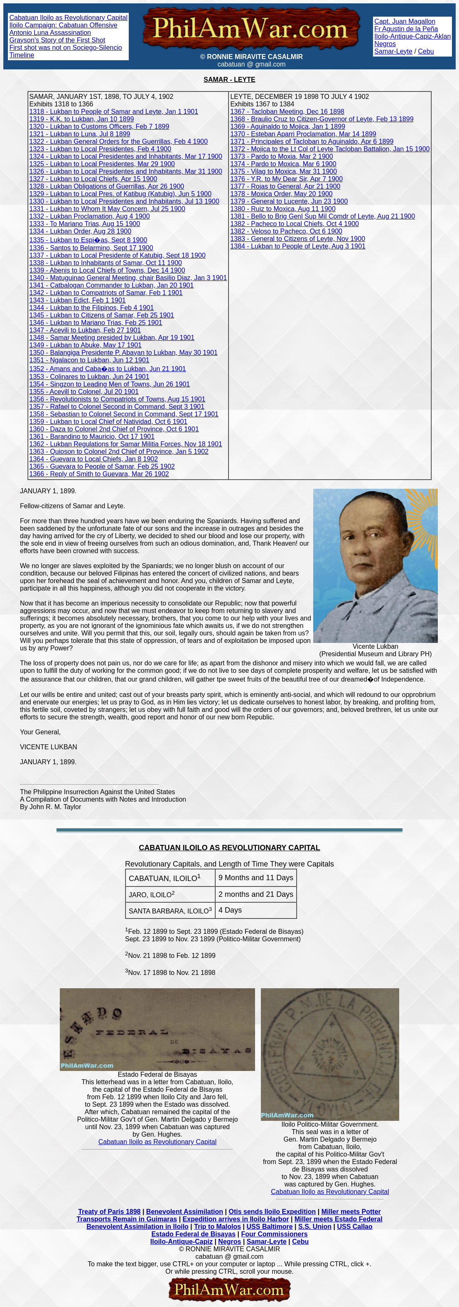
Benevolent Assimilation (184, 1211)
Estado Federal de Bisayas (193, 1234)
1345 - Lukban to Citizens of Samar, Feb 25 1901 (101, 315)
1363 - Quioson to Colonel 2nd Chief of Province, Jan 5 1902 (119, 451)
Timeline (21, 55)
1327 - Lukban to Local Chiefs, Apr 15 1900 (93, 178)
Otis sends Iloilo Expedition (272, 1211)
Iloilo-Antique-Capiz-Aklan (412, 36)
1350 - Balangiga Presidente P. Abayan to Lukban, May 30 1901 (123, 352)
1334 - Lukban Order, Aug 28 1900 (80, 231)
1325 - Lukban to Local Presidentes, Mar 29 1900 (102, 163)
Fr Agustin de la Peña (406, 28)
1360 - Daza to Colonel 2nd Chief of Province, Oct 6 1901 (114, 429)
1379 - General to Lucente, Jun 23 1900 (289, 201)
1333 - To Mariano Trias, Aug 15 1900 (84, 223)
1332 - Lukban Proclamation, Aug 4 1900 (89, 216)
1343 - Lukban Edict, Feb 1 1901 (77, 300)
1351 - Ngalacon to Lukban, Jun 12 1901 (89, 360)
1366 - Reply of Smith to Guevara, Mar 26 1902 (99, 474)
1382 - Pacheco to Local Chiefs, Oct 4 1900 (294, 223)
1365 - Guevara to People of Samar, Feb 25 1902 (102, 466)
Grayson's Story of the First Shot (57, 40)
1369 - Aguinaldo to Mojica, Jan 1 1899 (287, 126)
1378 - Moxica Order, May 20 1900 (281, 193)
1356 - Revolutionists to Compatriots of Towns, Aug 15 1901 (117, 399)
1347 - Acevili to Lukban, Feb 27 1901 (85, 330)
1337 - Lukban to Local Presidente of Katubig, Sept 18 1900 (117, 255)
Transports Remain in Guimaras (126, 1219)
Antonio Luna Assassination (50, 32)
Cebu (426, 51)
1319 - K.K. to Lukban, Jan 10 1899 (81, 119)
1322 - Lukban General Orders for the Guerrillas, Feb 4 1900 (118, 141)
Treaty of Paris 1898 (109, 1211)
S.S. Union (314, 1226)
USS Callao (354, 1226)
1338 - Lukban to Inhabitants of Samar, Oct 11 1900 (105, 262)
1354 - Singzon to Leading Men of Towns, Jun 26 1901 (109, 384)
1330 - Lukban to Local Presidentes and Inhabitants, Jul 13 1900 (124, 201)
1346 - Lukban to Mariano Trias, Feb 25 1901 (95, 322)
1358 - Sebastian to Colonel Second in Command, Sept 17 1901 (123, 414)
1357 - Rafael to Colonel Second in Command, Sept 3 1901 (117, 406)
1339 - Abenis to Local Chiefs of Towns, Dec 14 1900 (107, 270)
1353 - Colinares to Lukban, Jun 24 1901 (89, 376)
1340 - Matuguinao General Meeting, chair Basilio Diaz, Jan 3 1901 (128, 277)
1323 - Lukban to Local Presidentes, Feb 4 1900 (100, 149)
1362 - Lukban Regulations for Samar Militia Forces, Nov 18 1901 (125, 444)
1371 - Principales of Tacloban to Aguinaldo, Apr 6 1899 (311, 141)
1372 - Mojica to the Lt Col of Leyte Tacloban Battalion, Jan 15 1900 (330, 149)
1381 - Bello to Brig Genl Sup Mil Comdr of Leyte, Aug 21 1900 (322, 216)
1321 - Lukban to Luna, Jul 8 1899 (79, 134)
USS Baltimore (270, 1226)
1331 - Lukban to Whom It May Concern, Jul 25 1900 (107, 208)
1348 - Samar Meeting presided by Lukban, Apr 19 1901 (112, 337)
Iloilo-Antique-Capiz (181, 1241)
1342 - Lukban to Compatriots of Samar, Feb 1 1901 (106, 292)
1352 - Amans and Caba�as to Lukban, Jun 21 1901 (107, 368)
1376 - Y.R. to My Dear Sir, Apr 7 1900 (286, 178)
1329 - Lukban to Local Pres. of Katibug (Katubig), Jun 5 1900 (120, 193)
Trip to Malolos (217, 1226)
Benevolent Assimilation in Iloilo (137, 1226)
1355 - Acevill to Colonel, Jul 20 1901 (84, 391)
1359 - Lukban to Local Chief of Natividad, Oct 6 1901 (108, 421)
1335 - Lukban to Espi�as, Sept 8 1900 (88, 240)
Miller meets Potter (351, 1211)
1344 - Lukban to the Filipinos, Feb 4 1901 (91, 307)
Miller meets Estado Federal (339, 1219)
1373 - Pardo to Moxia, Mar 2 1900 (281, 156)
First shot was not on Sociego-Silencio (65, 47)
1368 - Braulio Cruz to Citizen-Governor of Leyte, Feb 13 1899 (321, 119)
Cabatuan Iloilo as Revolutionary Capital (68, 17)
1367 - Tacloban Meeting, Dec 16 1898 (287, 111)
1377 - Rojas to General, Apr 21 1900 (285, 186)
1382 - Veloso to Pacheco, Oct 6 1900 (286, 231)
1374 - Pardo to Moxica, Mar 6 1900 (283, 163)
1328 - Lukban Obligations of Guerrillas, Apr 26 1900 (106, 186)
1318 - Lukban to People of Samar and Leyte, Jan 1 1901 (114, 111)
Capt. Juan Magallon (404, 21)
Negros (385, 43)
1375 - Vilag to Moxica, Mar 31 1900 (283, 171)
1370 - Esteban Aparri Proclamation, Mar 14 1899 (303, 134)
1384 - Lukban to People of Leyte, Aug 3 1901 (298, 246)
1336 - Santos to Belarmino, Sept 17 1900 (91, 247)
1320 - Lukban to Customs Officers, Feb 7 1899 (99, 126)
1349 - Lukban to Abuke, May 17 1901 (85, 345)
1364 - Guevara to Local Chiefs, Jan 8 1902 (93, 459)
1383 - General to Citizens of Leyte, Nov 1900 (297, 238)
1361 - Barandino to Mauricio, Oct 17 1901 (92, 436)
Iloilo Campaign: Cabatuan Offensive (63, 25)
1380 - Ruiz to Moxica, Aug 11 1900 (283, 208)
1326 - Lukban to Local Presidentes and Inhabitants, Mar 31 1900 (125, 171)
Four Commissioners (274, 1234)
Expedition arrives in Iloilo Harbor (236, 1219)
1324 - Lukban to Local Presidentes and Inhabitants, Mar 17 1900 (125, 156)
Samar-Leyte (393, 51)
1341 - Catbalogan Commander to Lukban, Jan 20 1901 (111, 285)
